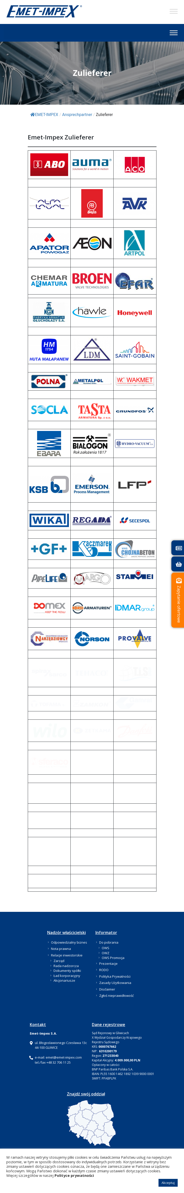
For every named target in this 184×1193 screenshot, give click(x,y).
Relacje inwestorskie (67, 954)
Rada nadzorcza (66, 965)
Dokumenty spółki (67, 970)
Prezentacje (108, 963)
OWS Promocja (113, 957)
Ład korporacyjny (67, 975)
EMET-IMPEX (44, 114)
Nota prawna (61, 948)
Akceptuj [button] (168, 1182)
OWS (105, 947)
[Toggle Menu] (174, 11)
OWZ (105, 952)
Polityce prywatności (74, 1175)
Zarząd (59, 960)
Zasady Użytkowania (115, 982)
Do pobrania (108, 942)
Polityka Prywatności (114, 976)
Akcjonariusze (64, 980)
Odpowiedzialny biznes (69, 942)
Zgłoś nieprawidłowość (116, 995)
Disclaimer (107, 988)
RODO (104, 969)
